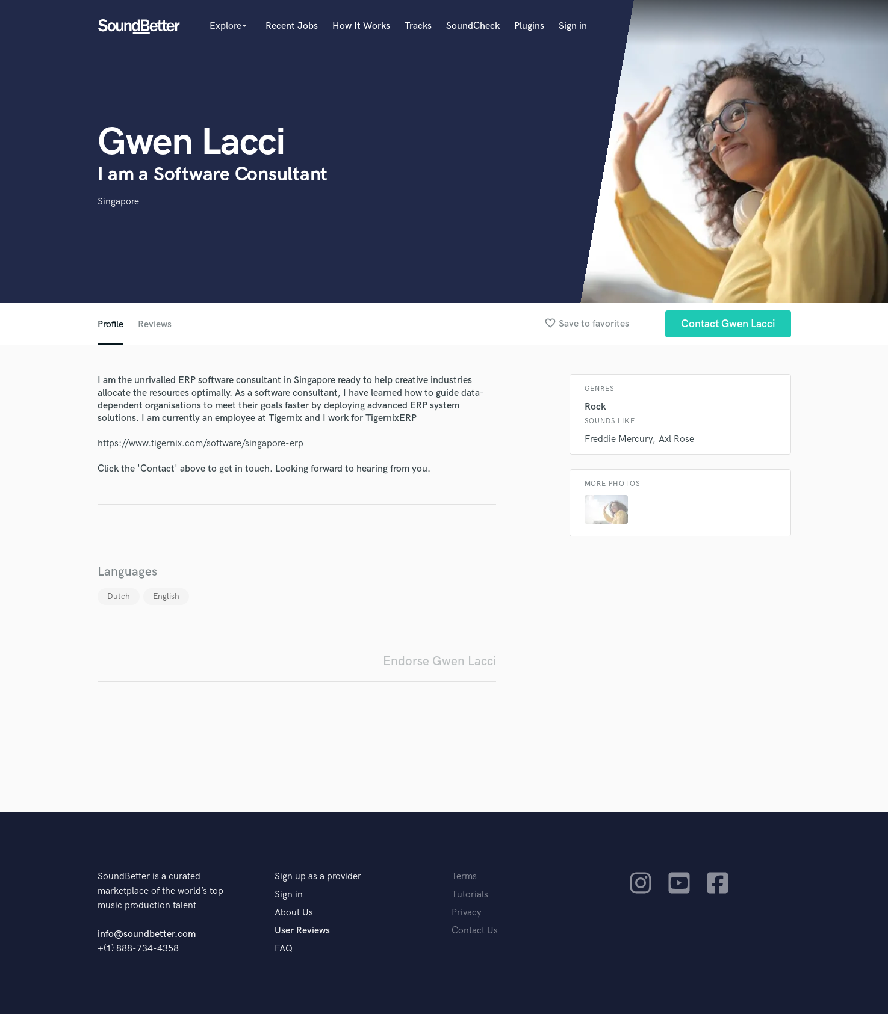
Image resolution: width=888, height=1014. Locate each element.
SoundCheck (473, 26)
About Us (294, 912)
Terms (464, 876)
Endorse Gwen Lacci (439, 661)
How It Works (361, 26)
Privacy (467, 912)
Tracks (418, 26)
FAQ (284, 948)
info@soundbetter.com (147, 934)
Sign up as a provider (318, 876)
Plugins (529, 26)
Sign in (573, 26)
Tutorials (470, 894)
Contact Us (475, 930)
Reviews (155, 324)
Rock (595, 407)
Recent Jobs (291, 26)
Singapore (118, 201)
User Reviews (302, 930)
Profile (110, 324)
